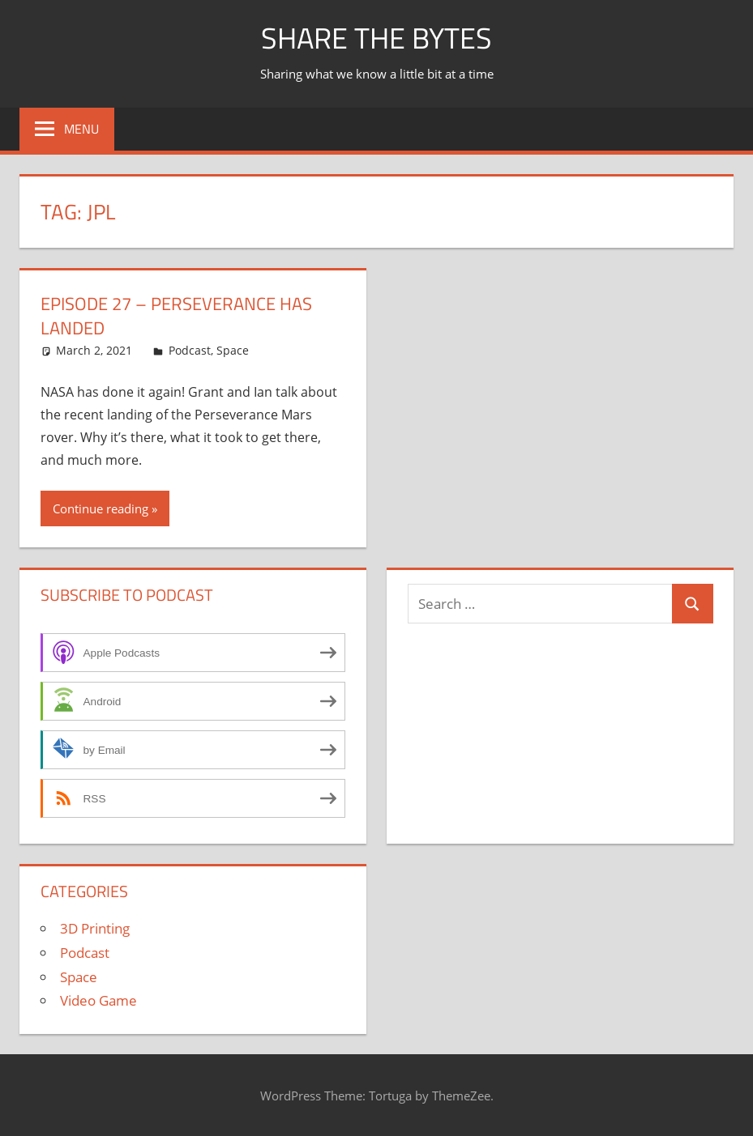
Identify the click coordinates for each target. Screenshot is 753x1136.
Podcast (190, 350)
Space (232, 350)
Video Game (98, 1000)
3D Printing (95, 928)
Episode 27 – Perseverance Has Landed (176, 316)
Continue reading (100, 508)
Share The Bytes (376, 37)
